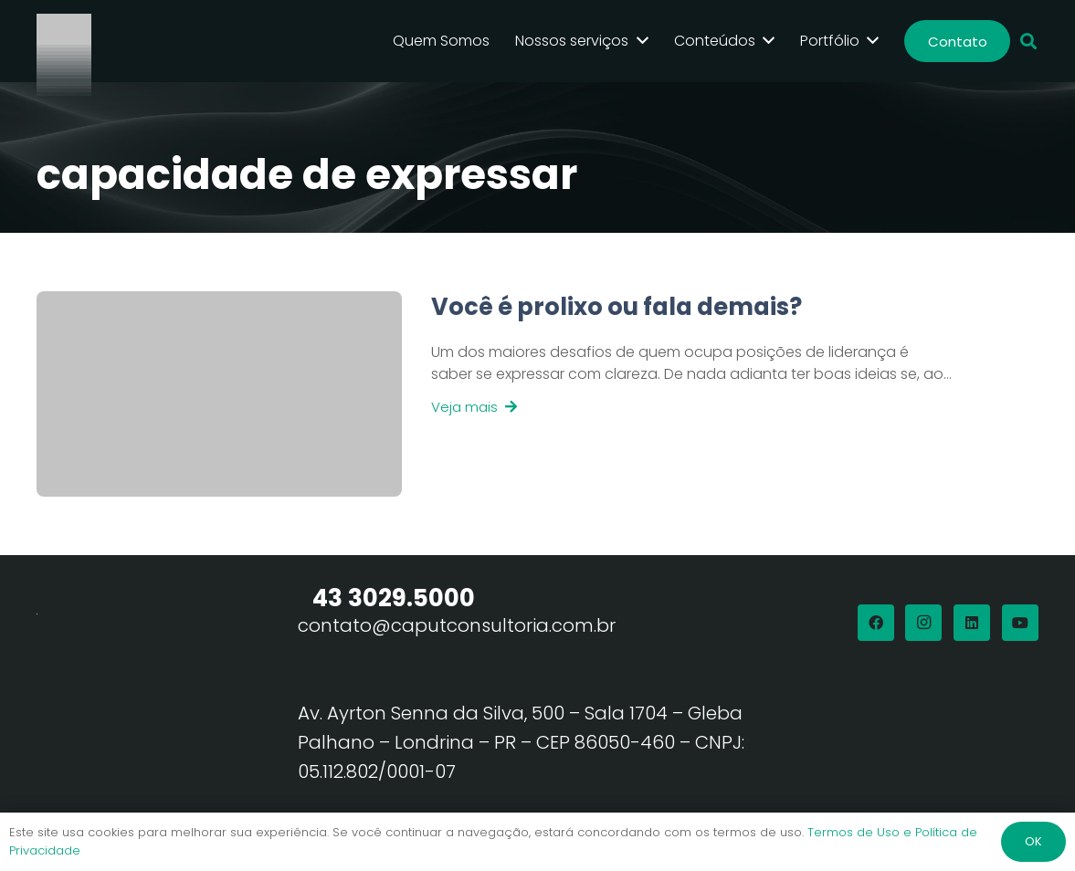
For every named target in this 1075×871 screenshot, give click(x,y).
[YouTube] (1020, 622)
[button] (1028, 41)
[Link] (677, 394)
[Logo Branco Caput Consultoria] (64, 41)
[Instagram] (923, 622)
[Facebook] (876, 622)
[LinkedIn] (972, 622)
